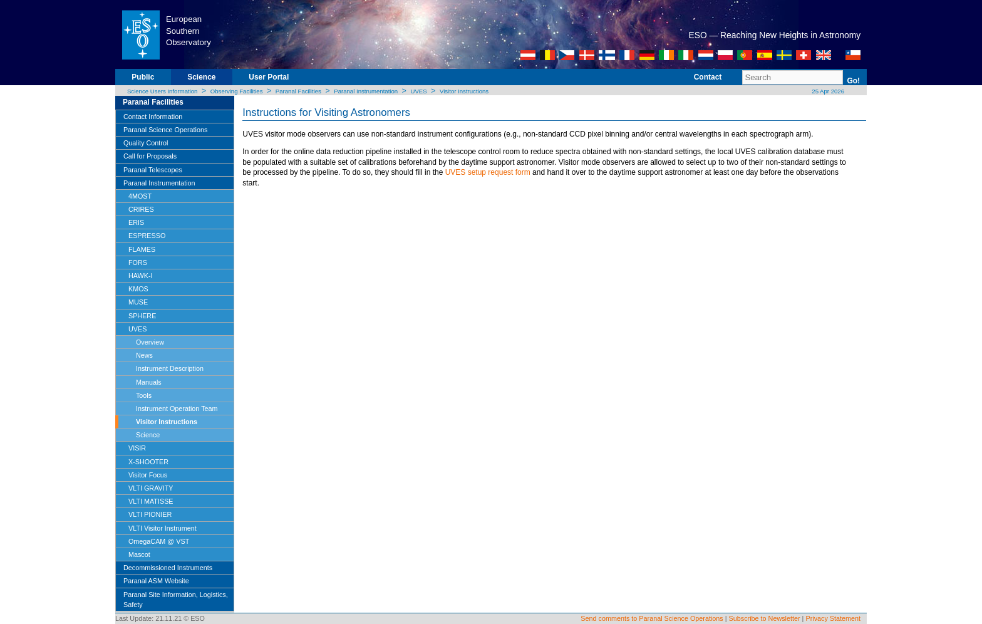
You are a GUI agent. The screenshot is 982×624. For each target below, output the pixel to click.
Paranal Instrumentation (366, 91)
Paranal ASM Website (156, 581)
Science (201, 77)
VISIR (137, 448)
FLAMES (141, 249)
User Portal (269, 77)
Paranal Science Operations (165, 129)
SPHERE (142, 316)
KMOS (138, 289)
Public (143, 77)
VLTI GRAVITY (150, 488)
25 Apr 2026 (827, 91)
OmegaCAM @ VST (158, 541)
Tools (144, 395)
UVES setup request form (487, 172)
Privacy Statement (833, 618)
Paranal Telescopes (152, 170)
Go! (853, 80)
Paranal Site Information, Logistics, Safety (175, 599)
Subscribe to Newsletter (764, 618)
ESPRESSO (146, 235)
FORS (137, 262)
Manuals (149, 382)
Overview (150, 342)
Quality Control (145, 143)
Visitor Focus (147, 475)
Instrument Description (170, 368)
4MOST (140, 196)
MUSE (138, 302)
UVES (418, 91)
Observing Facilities (236, 91)
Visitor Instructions (464, 91)
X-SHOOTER (148, 461)
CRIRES (141, 209)
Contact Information (152, 116)
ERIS (136, 222)
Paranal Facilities (298, 91)
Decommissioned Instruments (167, 567)
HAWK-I (140, 275)
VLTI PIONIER (150, 514)
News (144, 355)
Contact (708, 77)
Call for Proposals (150, 156)
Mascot (139, 554)
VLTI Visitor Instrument (162, 528)
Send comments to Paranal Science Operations (652, 618)
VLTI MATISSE (150, 501)
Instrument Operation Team (177, 408)
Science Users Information (162, 91)
